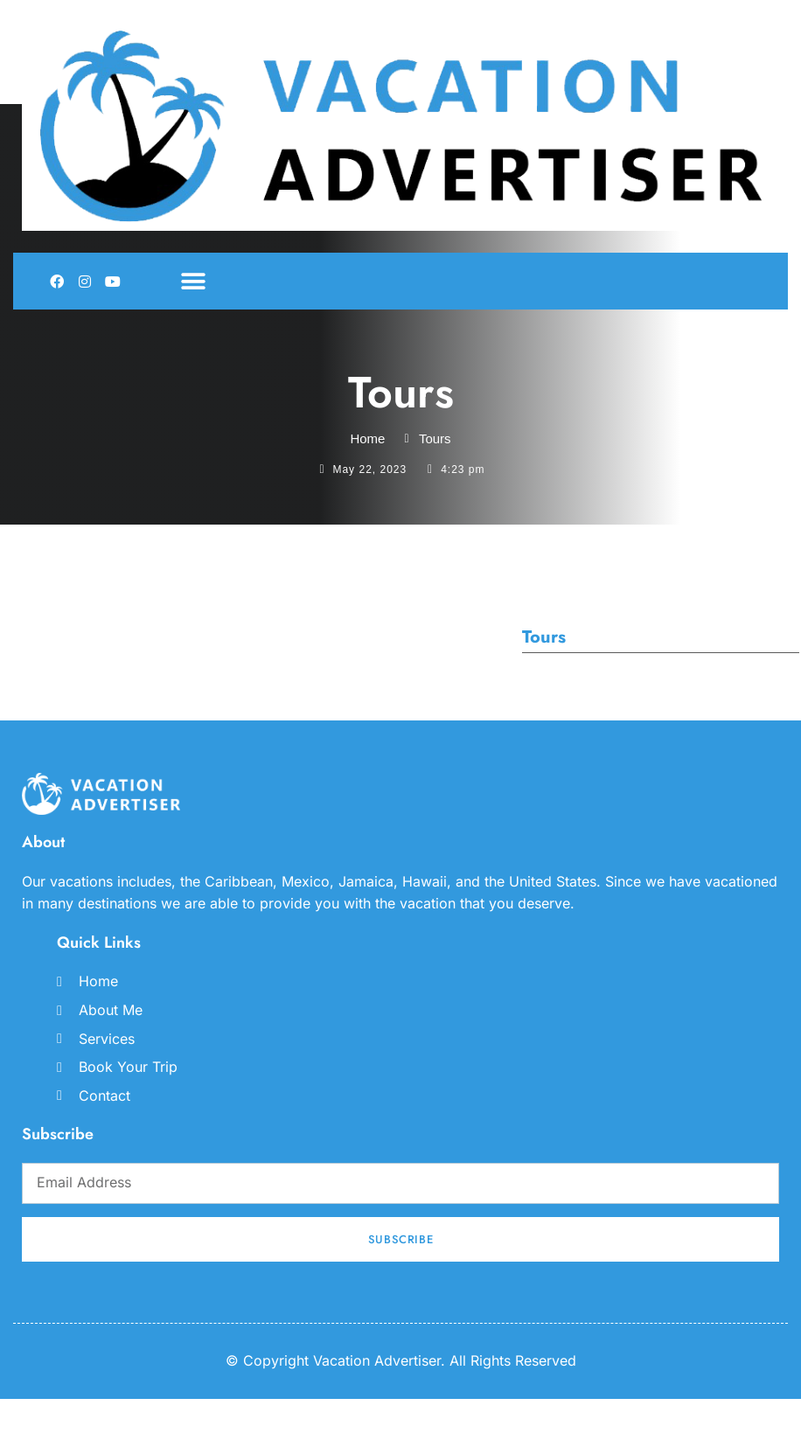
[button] (192, 281)
